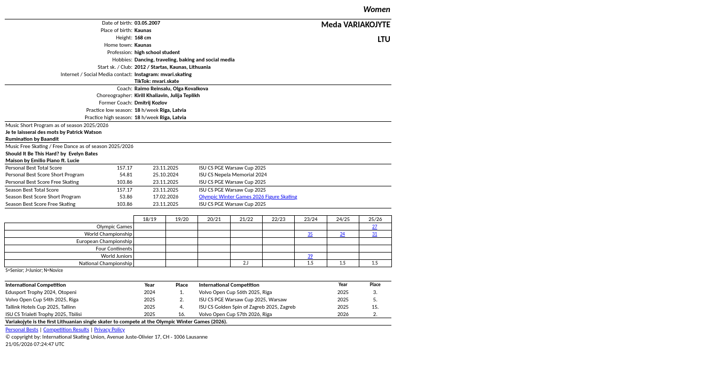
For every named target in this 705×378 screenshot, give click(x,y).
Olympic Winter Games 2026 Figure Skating (248, 196)
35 (310, 234)
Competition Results (66, 329)
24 (342, 234)
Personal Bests (22, 329)
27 (374, 227)
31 (374, 234)
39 (310, 256)
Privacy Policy (109, 329)
